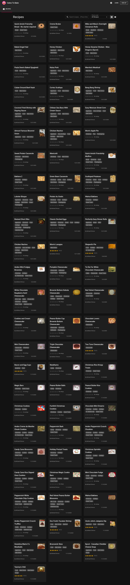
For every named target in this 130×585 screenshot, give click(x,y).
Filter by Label (95, 15)
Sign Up (124, 3)
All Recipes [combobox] (95, 17)
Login (116, 3)
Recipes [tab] (7, 9)
